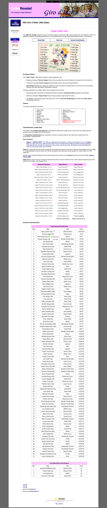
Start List (59, 40)
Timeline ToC (33, 489)
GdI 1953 (25, 487)
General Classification (77, 40)
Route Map (41, 40)
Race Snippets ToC (34, 491)
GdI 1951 (25, 484)
